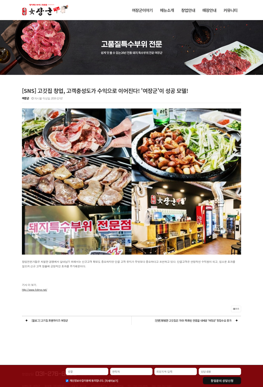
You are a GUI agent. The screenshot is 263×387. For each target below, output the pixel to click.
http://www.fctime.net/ (34, 245)
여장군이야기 (142, 11)
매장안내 (209, 11)
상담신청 (222, 380)
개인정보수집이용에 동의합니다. (86, 380)
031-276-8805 (56, 329)
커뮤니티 (230, 11)
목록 (236, 264)
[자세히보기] (111, 380)
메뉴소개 (167, 11)
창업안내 (188, 11)
